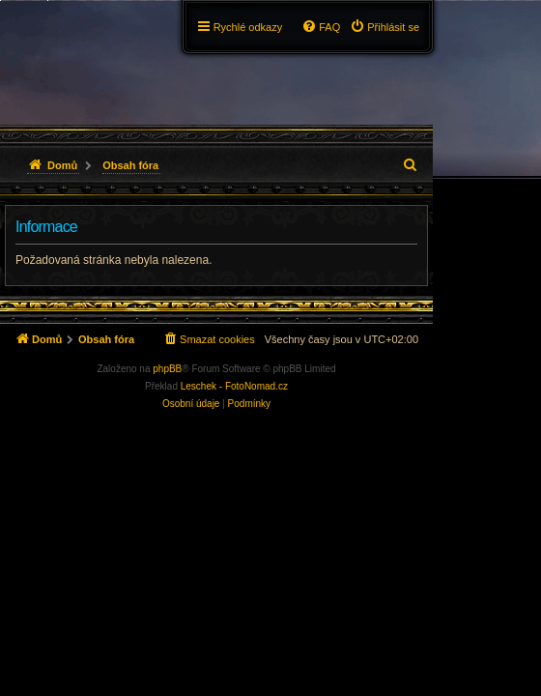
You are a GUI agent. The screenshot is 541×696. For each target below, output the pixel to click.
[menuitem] (384, 27)
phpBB (167, 368)
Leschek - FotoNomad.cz (234, 386)
